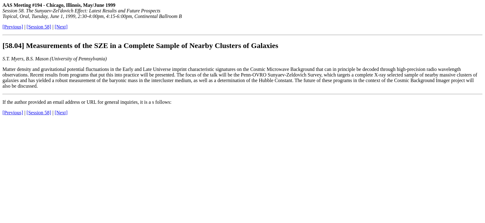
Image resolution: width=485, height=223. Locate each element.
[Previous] (12, 26)
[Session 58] (39, 26)
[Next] (61, 26)
